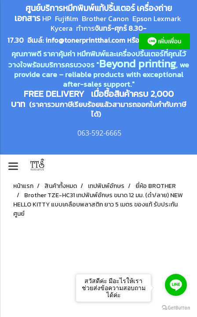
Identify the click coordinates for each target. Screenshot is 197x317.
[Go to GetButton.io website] (176, 308)
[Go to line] (176, 285)
